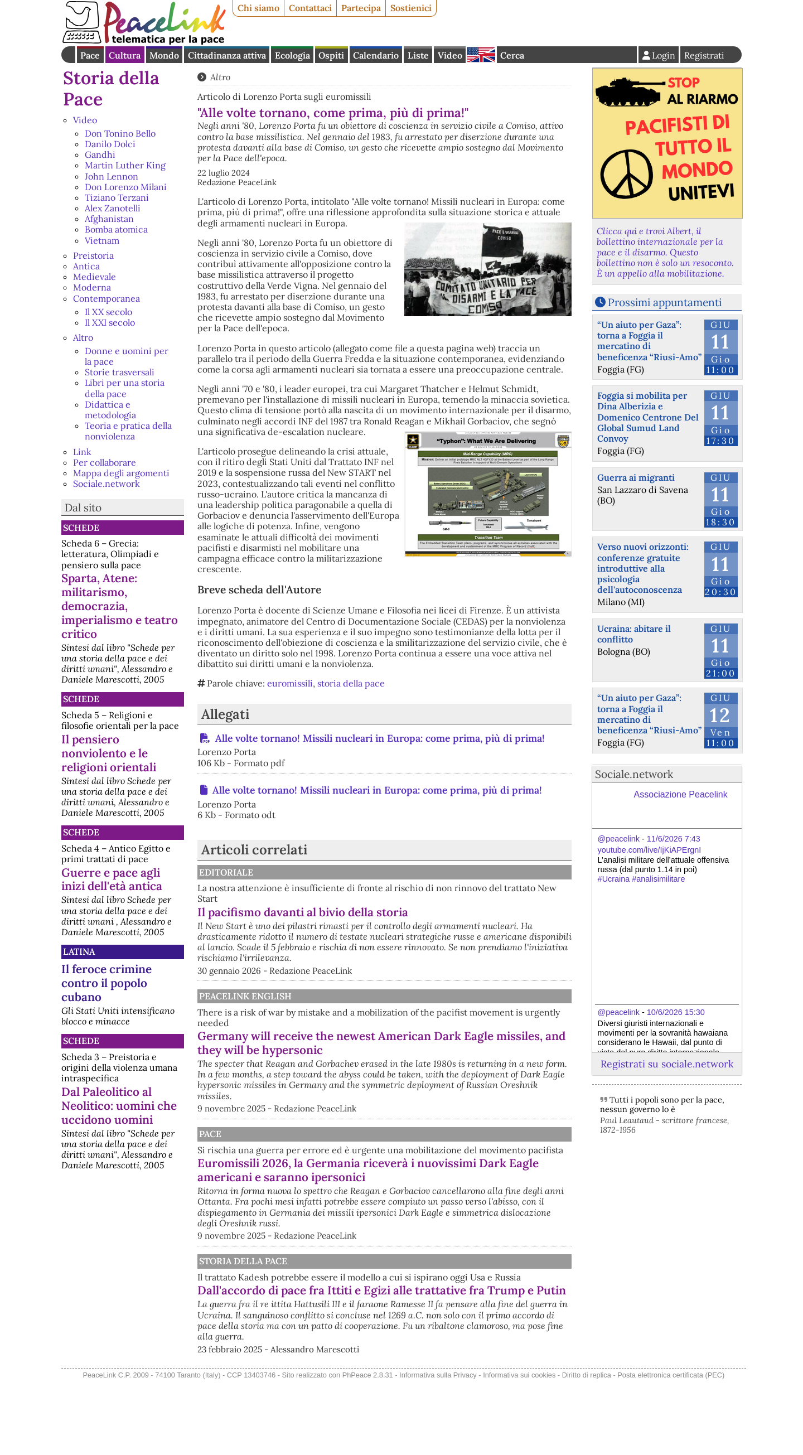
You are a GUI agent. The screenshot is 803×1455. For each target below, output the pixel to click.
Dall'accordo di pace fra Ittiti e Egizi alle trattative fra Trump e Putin (420, 1357)
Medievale (94, 276)
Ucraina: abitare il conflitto (634, 634)
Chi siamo (258, 7)
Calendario (376, 55)
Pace (90, 55)
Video (450, 55)
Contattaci (310, 7)
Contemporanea (106, 298)
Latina (79, 951)
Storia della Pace (111, 88)
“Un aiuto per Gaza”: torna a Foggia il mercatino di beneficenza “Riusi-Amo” (649, 340)
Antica (86, 266)
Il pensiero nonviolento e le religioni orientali (108, 753)
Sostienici (411, 7)
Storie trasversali (119, 372)
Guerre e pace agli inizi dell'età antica (111, 879)
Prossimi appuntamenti (665, 302)
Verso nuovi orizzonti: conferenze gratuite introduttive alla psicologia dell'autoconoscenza (643, 568)
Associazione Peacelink (681, 794)
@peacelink (619, 838)
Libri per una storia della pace (125, 388)
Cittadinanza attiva (227, 55)
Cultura (125, 55)
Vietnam (102, 240)
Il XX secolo (108, 311)
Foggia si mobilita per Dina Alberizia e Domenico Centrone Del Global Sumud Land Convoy (648, 417)
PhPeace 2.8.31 (367, 1448)
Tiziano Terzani (117, 197)
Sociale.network (106, 483)
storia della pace (351, 683)
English (481, 54)
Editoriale (340, 872)
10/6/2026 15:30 (676, 1012)
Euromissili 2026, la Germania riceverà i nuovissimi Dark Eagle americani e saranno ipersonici (431, 1212)
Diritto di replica (586, 1448)
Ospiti (331, 55)
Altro (83, 337)
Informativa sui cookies (519, 1448)
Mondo (164, 55)
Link (82, 451)
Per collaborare (104, 462)
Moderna (92, 287)
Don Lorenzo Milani (126, 186)
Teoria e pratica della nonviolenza (128, 431)
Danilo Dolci (110, 143)
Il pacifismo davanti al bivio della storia (418, 912)
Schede (81, 527)
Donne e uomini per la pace (126, 356)
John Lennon (111, 176)
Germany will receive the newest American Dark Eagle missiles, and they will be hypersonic (430, 1060)
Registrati (704, 55)
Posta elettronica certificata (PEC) (670, 1448)
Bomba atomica (116, 229)
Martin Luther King (125, 165)
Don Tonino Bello (120, 133)
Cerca (512, 55)
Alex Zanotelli (113, 208)
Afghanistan (109, 218)
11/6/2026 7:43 (673, 838)
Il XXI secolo (110, 322)
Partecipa (361, 7)
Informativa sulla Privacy (438, 1448)
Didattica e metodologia (110, 409)
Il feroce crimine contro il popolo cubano (106, 982)
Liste (418, 55)
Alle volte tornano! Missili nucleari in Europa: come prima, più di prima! (378, 738)
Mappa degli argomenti (121, 472)
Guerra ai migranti (636, 477)
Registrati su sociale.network (667, 1063)
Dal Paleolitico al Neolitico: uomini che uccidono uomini (119, 1105)
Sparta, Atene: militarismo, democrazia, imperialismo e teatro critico (119, 606)
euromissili (290, 683)
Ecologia (292, 55)
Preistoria (93, 255)
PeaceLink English (359, 1006)
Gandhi (100, 154)
